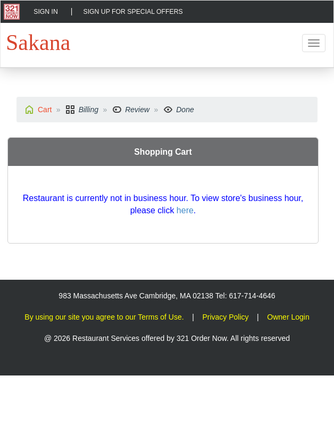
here (185, 210)
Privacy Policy (225, 317)
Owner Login (288, 317)
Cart (45, 109)
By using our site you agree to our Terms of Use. (103, 317)
